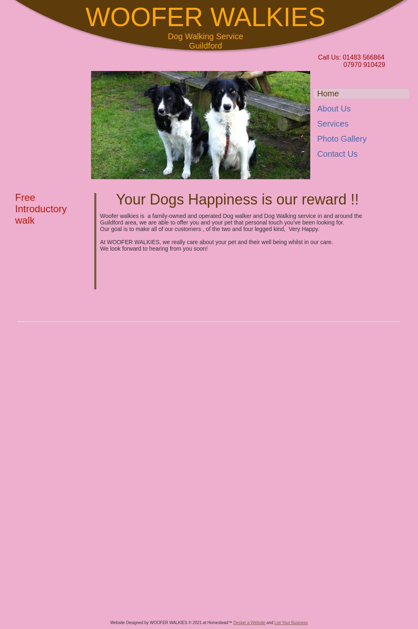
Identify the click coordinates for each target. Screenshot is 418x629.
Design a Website (249, 622)
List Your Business (291, 622)
